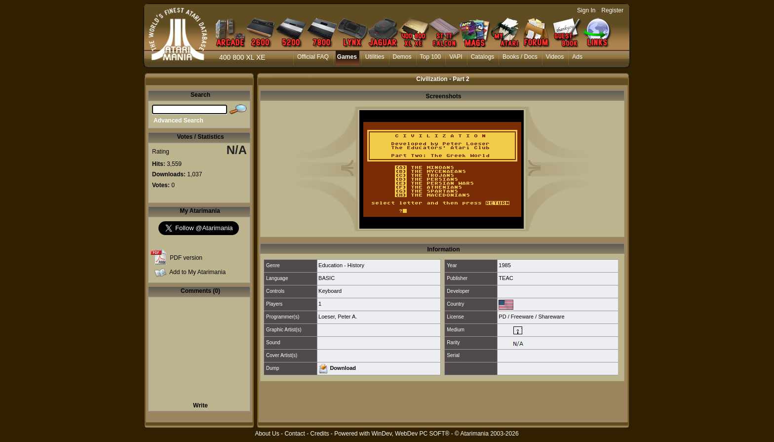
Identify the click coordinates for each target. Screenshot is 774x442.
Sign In (586, 10)
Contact (294, 433)
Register (612, 10)
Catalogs (482, 56)
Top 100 (430, 56)
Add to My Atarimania (197, 272)
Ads (577, 56)
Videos (555, 56)
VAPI (455, 56)
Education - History (341, 265)
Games (347, 56)
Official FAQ (313, 56)
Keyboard (330, 291)
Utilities (375, 56)
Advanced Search (178, 120)
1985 (504, 265)
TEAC (506, 278)
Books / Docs (520, 56)
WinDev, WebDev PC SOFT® (411, 433)
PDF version (186, 257)
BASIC (326, 278)
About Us (267, 433)
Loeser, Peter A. (337, 317)
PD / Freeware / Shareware (531, 317)
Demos (402, 56)
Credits (319, 433)
